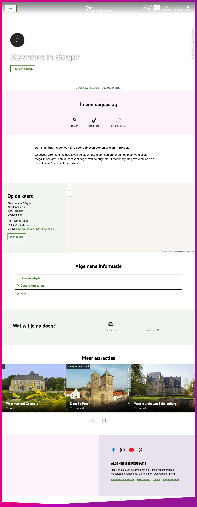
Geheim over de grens (87, 88)
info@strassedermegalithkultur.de (35, 228)
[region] (130, 218)
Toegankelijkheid (171, 479)
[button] (22, 68)
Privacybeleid (143, 479)
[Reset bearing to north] (70, 194)
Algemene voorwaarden (122, 479)
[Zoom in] (70, 186)
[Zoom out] (70, 190)
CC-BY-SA (64, 393)
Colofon (156, 479)
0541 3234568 (118, 125)
